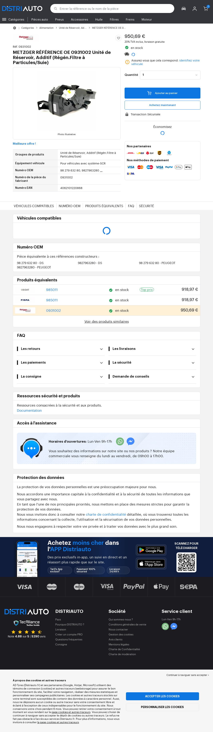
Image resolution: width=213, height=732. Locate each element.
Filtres (114, 19)
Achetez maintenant (162, 105)
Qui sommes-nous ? (121, 619)
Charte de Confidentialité (124, 649)
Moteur (147, 19)
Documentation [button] (29, 410)
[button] (183, 8)
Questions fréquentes (68, 639)
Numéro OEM (69, 206)
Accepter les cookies (162, 696)
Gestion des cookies (121, 634)
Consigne (61, 644)
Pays (58, 619)
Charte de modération (122, 654)
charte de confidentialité (106, 514)
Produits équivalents (104, 206)
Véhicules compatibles (34, 206)
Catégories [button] (16, 19)
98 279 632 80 (30, 263)
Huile (99, 19)
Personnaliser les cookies (162, 707)
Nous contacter (118, 629)
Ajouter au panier (162, 93)
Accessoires (79, 19)
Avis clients (115, 639)
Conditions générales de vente (127, 624)
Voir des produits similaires (106, 321)
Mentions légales (119, 644)
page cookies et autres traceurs (71, 712)
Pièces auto (39, 19)
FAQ (131, 206)
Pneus (59, 19)
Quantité (131, 75)
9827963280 (90, 263)
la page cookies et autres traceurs (58, 722)
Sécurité (146, 206)
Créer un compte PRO (69, 634)
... (101, 170)
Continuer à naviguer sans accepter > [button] (187, 675)
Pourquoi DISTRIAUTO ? (69, 624)
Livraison (60, 629)
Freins (130, 19)
